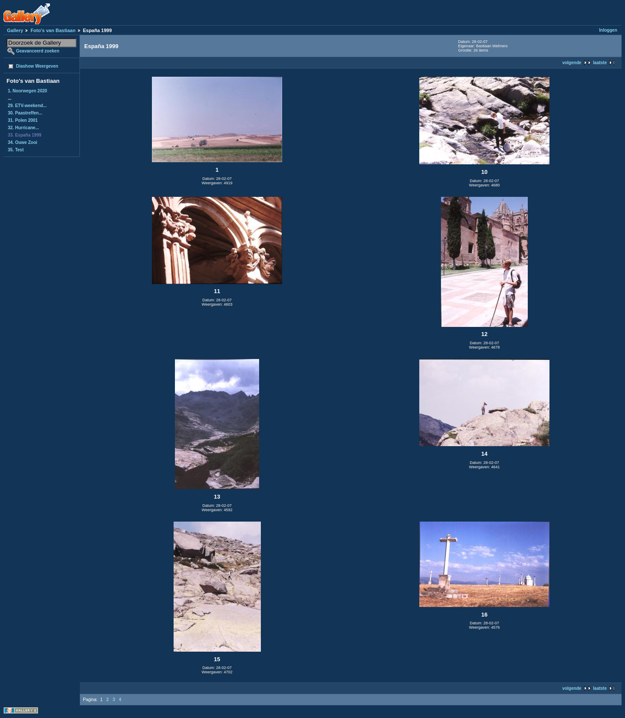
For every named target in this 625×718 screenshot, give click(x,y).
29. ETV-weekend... (27, 105)
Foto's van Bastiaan (52, 30)
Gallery (15, 30)
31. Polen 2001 (23, 120)
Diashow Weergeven (37, 66)
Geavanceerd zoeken (37, 51)
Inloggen (608, 30)
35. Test (16, 149)
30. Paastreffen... (25, 113)
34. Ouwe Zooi (22, 142)
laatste (600, 62)
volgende (571, 62)
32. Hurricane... (23, 127)
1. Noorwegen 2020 (27, 90)
